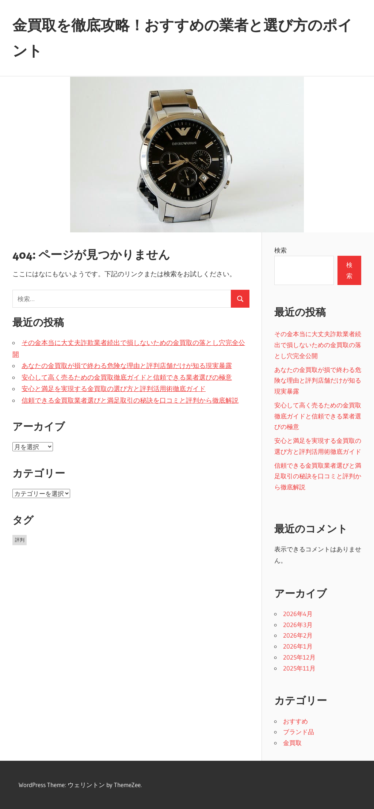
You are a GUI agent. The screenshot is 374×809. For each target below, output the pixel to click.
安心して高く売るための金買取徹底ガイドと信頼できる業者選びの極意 (127, 377)
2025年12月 (299, 657)
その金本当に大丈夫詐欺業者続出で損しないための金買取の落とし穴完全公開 (317, 345)
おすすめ (295, 721)
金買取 (292, 743)
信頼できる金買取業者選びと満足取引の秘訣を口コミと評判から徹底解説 (130, 400)
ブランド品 (298, 732)
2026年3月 (298, 624)
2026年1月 (298, 646)
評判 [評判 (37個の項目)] (19, 540)
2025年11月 (299, 668)
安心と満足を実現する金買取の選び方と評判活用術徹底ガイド (114, 389)
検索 (280, 250)
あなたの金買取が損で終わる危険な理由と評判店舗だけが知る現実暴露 (127, 366)
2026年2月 (298, 635)
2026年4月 (298, 614)
